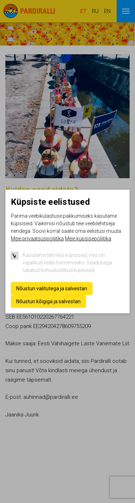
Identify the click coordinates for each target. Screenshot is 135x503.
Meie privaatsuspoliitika (37, 238)
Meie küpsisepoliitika (88, 238)
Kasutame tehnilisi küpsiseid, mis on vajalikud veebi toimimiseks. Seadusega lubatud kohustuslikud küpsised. (67, 262)
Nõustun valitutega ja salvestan (51, 288)
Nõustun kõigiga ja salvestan (48, 301)
